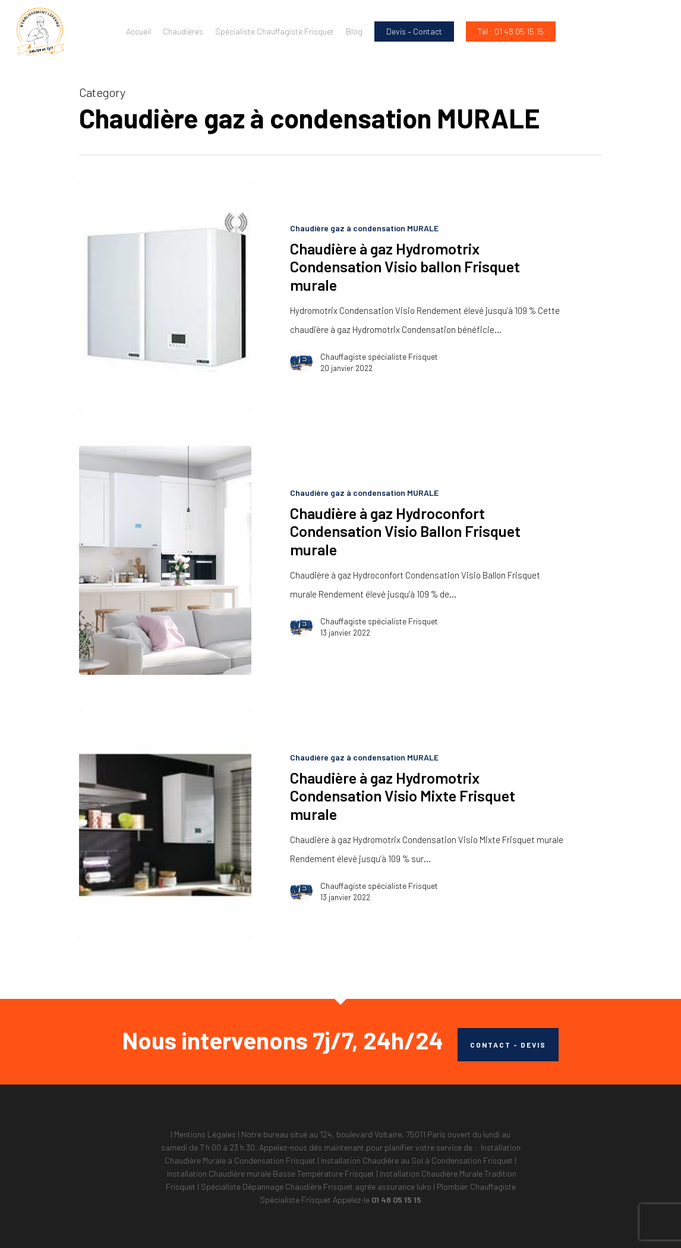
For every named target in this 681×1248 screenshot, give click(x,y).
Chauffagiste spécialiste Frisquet (379, 356)
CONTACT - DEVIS (508, 1044)
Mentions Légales (205, 1134)
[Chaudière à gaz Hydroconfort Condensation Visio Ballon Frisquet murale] (165, 560)
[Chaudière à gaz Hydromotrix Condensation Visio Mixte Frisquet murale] (165, 825)
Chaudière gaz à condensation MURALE (364, 228)
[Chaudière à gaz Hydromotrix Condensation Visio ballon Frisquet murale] (165, 295)
